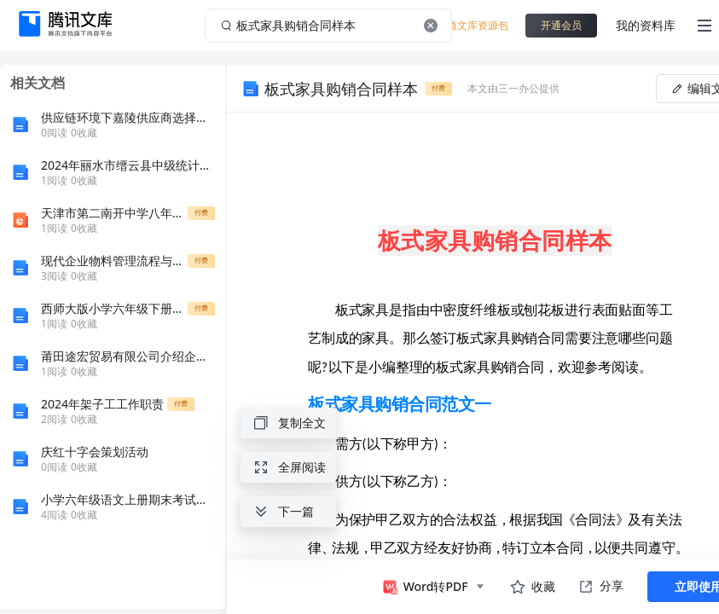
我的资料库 (646, 25)
